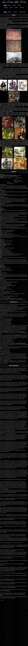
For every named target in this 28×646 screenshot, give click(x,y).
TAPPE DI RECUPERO (13, 365)
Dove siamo (22, 7)
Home (5, 5)
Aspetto (9, 5)
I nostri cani (6, 7)
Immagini (16, 7)
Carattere (14, 5)
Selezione (19, 5)
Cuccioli (11, 7)
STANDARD (13, 171)
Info (4, 9)
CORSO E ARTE (13, 302)
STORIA (13, 15)
